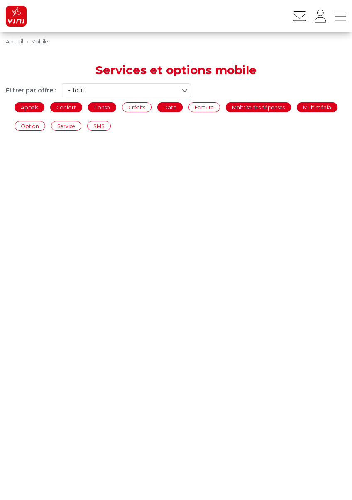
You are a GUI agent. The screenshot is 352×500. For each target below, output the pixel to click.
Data (170, 107)
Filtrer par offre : (31, 90)
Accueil (14, 42)
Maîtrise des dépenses (258, 107)
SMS (99, 126)
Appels (29, 107)
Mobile (39, 42)
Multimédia (317, 107)
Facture (204, 107)
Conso (102, 107)
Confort (66, 107)
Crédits (136, 107)
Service (66, 126)
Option (30, 126)
